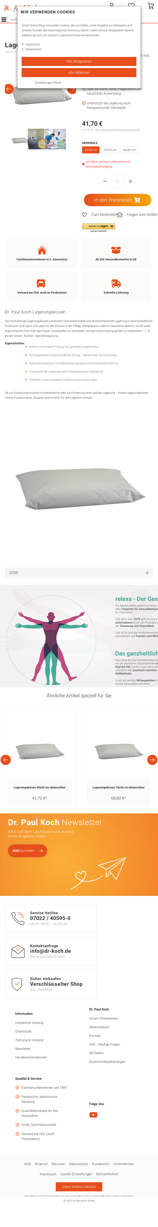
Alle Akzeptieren (79, 61)
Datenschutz (34, 49)
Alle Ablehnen (79, 72)
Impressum (33, 44)
